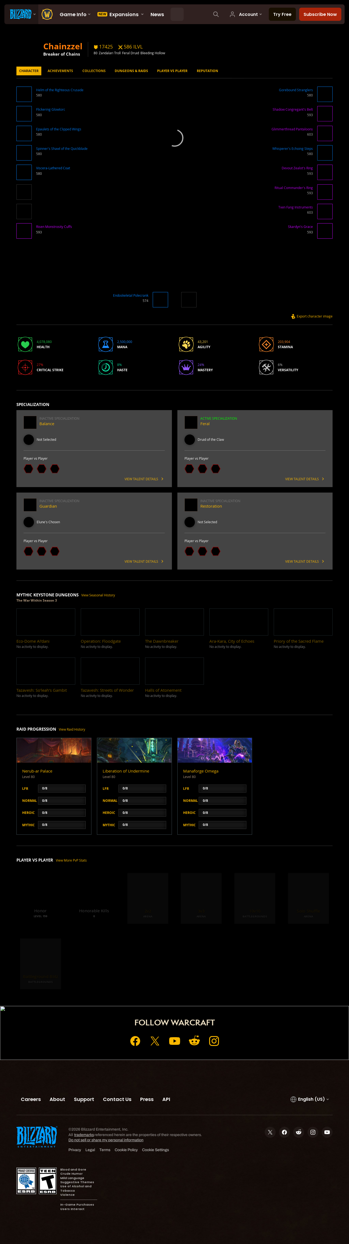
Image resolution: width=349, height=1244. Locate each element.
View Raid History (72, 729)
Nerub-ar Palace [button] (37, 771)
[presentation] (21, 14)
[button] (24, 95)
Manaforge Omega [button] (200, 771)
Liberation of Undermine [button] (126, 771)
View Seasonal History (98, 595)
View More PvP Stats (71, 860)
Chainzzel (62, 46)
